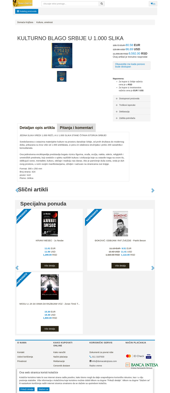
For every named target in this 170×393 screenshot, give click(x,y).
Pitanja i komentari (76, 128)
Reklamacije (59, 361)
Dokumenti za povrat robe (101, 352)
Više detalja (49, 265)
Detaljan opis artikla (37, 128)
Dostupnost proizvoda (127, 98)
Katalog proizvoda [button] (26, 11)
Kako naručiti (59, 352)
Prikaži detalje (26, 389)
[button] (17, 190)
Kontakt (20, 352)
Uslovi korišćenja (25, 357)
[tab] (131, 98)
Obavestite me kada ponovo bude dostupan (130, 65)
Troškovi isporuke (125, 105)
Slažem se (43, 389)
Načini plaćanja (60, 357)
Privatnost (21, 361)
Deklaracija (122, 111)
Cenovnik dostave (61, 365)
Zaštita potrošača (125, 118)
